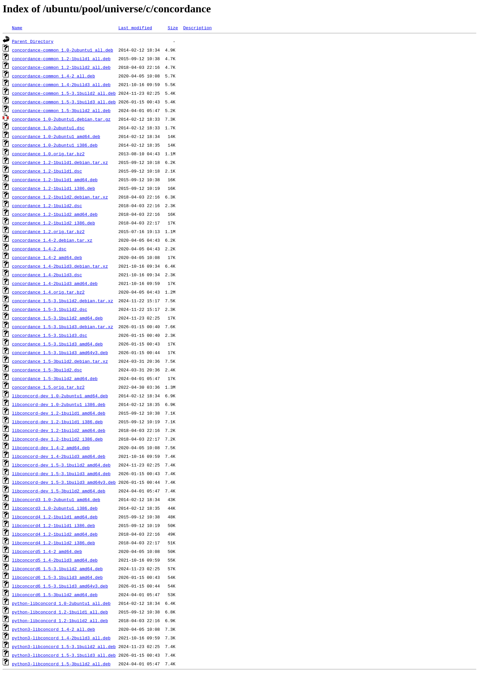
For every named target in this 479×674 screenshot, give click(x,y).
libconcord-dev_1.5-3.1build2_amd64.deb (61, 465)
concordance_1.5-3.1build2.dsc (49, 309)
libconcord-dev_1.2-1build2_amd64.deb (58, 430)
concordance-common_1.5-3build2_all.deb (61, 110)
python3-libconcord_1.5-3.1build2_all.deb (64, 646)
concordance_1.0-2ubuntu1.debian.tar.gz (61, 119)
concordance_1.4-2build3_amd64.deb (54, 283)
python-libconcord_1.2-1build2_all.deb (60, 620)
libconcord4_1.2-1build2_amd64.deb (54, 534)
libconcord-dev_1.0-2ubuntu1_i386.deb (58, 404)
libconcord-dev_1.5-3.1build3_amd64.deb (61, 473)
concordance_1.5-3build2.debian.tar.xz (60, 361)
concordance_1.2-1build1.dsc (47, 171)
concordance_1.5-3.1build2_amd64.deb (57, 318)
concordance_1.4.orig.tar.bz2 (48, 292)
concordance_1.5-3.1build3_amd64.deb (57, 344)
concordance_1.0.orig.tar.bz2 (48, 154)
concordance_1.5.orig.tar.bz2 (48, 387)
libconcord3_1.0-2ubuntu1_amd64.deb (56, 499)
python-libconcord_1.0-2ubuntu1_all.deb (61, 603)
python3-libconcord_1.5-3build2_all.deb (61, 664)
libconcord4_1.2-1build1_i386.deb (53, 525)
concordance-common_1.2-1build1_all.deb (61, 59)
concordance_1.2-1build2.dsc (47, 205)
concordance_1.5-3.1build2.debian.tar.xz (62, 301)
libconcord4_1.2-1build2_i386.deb (53, 543)
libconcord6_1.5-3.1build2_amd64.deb (57, 569)
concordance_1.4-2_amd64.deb (47, 257)
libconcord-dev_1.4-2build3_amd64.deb (58, 456)
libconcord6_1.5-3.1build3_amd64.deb (57, 577)
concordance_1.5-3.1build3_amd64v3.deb (60, 352)
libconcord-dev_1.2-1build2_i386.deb (57, 439)
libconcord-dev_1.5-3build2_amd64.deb (58, 491)
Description (197, 28)
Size (173, 28)
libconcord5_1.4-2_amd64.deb (47, 551)
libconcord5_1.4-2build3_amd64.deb (54, 560)
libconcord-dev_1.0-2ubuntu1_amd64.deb (60, 396)
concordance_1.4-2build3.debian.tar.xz (60, 266)
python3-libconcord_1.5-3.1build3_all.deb (64, 655)
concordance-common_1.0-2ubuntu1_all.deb (62, 50)
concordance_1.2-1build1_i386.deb (53, 188)
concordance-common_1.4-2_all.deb (53, 76)
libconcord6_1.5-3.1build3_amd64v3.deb (60, 586)
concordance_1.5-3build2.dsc (47, 370)
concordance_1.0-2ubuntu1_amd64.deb (56, 136)
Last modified (135, 28)
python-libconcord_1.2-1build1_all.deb (60, 612)
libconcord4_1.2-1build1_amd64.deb (54, 517)
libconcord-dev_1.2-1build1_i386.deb (57, 422)
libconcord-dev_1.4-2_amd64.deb (51, 448)
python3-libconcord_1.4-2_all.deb (53, 629)
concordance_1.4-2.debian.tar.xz (52, 240)
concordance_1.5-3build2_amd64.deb (54, 378)
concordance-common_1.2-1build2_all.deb (61, 67)
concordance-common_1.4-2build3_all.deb (61, 84)
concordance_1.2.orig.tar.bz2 (48, 231)
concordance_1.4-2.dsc (39, 249)
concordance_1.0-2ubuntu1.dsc (48, 128)
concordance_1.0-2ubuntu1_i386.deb (54, 145)
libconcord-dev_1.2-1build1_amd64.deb (58, 413)
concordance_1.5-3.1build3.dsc (49, 335)
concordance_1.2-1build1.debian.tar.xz (60, 162)
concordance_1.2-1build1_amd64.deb (54, 180)
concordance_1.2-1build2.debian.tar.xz (60, 197)
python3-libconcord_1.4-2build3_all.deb (61, 638)
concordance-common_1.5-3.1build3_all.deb (64, 102)
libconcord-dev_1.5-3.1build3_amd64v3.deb (64, 482)
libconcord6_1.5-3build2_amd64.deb (54, 595)
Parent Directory (33, 41)
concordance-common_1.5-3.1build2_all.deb (64, 93)
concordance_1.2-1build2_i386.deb (53, 223)
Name (17, 28)
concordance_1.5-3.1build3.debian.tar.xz (62, 327)
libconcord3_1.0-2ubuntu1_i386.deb (54, 508)
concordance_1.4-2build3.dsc (47, 275)
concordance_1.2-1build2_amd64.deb (54, 214)
